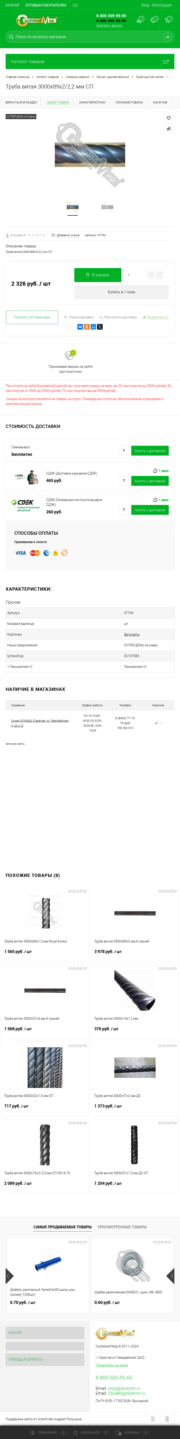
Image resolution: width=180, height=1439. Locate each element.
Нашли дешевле (79, 317)
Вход (145, 5)
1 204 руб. (135, 1186)
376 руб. (135, 1031)
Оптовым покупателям (45, 5)
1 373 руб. (135, 1109)
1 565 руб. (45, 954)
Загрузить (132, 634)
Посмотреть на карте (112, 1365)
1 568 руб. (45, 1031)
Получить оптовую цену (32, 317)
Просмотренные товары (122, 1226)
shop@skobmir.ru (124, 1388)
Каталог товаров (90, 61)
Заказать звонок (109, 25)
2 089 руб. (45, 1186)
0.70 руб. (22, 1302)
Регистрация (162, 5)
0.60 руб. (107, 1302)
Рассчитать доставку (118, 317)
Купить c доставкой (150, 451)
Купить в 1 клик (121, 292)
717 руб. (45, 1109)
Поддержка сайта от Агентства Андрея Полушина (44, 1419)
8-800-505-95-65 (111, 20)
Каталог (13, 5)
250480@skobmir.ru (126, 1393)
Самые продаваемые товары (63, 1226)
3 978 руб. (135, 954)
